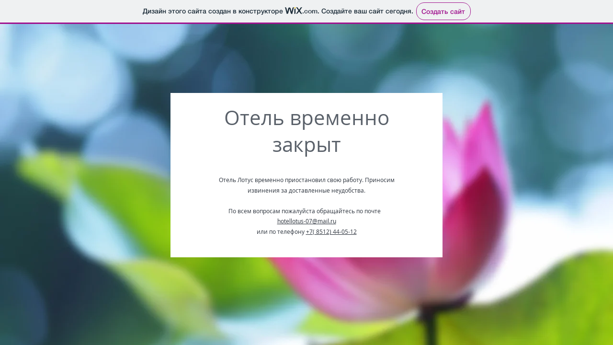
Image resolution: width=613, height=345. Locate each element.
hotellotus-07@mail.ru (306, 221)
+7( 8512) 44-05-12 (331, 231)
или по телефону (281, 231)
